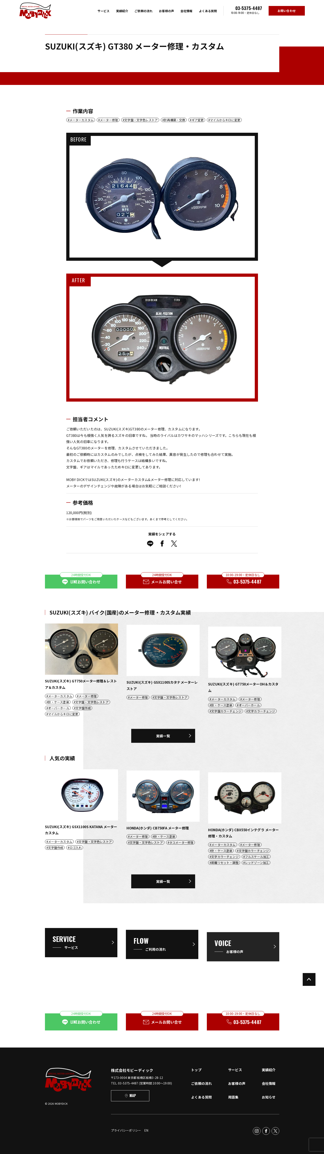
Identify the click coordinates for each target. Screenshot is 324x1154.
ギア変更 (198, 120)
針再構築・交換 (174, 120)
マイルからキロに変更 (225, 120)
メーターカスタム (81, 120)
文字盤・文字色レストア (141, 120)
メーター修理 (109, 120)
